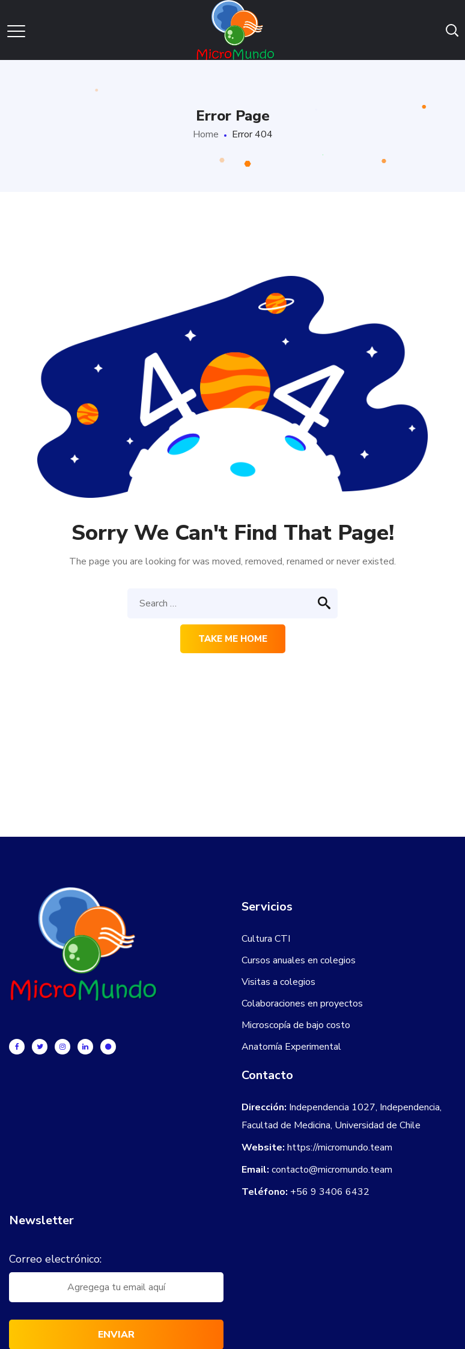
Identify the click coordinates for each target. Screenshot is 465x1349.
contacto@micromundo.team (332, 1169)
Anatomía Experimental (291, 1046)
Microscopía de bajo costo (296, 1025)
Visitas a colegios (278, 982)
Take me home (232, 639)
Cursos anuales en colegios (299, 960)
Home (206, 134)
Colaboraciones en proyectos (302, 1003)
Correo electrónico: (55, 1259)
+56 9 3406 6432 (329, 1191)
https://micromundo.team (339, 1147)
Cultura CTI (266, 938)
